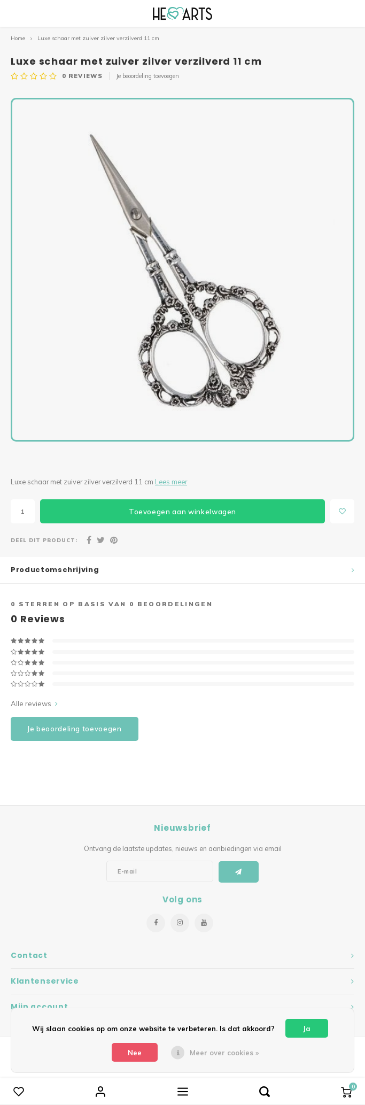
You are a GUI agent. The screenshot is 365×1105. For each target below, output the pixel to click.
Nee (135, 1052)
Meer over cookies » (224, 1052)
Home (18, 38)
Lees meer (171, 481)
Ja (306, 1028)
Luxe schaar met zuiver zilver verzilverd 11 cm (98, 38)
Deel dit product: (44, 540)
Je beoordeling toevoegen (147, 76)
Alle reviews (34, 703)
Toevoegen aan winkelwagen (182, 511)
